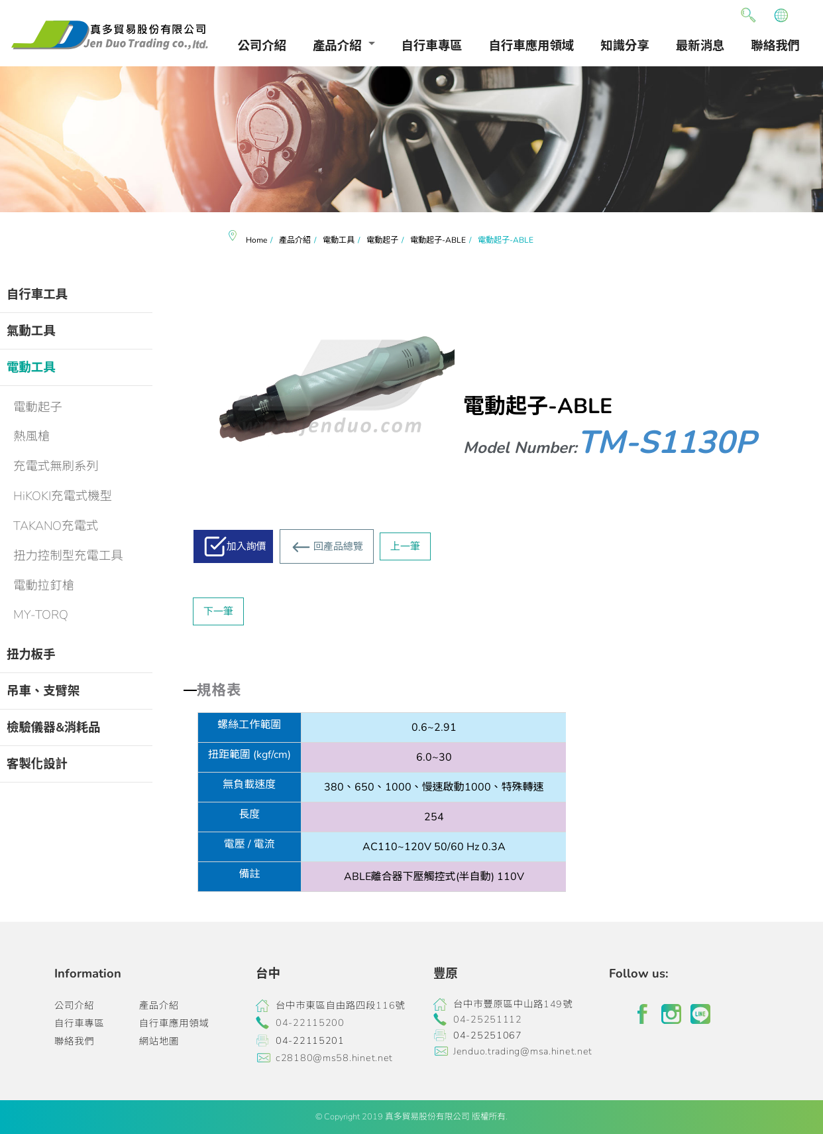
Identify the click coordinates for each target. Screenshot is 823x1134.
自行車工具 (37, 294)
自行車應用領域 (532, 45)
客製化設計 (37, 763)
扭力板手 (31, 654)
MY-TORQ (40, 614)
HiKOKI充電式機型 (62, 495)
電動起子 (37, 407)
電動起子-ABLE (438, 240)
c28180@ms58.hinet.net (334, 1057)
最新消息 (700, 45)
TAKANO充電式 (55, 525)
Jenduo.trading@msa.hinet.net (522, 1051)
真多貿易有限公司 (109, 35)
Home (256, 240)
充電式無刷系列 (56, 466)
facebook (642, 1014)
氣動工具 (31, 330)
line (700, 1014)
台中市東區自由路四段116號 (340, 1005)
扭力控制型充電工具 (68, 555)
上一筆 (405, 546)
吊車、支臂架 (43, 690)
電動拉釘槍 (43, 585)
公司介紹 (261, 45)
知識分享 (624, 45)
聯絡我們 (775, 45)
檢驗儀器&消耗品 (54, 727)
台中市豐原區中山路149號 (513, 1004)
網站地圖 (159, 1041)
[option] (411, 139)
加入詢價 (246, 546)
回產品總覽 (338, 546)
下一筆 (218, 611)
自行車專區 (432, 45)
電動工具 (31, 367)
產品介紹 (337, 45)
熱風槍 (31, 436)
